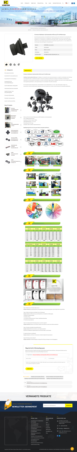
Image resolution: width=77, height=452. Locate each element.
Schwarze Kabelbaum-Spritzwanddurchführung (54, 376)
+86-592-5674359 (64, 425)
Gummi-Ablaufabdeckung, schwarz (37, 437)
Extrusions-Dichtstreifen (9, 95)
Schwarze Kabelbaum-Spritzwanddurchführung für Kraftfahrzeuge (45, 354)
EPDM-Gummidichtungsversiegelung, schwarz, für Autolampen (15, 161)
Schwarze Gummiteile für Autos (37, 442)
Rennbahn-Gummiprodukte (10, 98)
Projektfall (40, 3)
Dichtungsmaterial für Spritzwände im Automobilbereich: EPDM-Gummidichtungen (14, 132)
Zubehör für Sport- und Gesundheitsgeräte (9, 92)
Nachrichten (48, 429)
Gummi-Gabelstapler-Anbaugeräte (11, 85)
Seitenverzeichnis (42, 449)
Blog (50, 3)
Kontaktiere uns (57, 3)
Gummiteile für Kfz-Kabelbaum (10, 78)
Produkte (27, 3)
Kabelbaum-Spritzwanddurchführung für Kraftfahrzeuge (35, 378)
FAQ (46, 3)
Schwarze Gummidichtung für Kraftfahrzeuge (14, 109)
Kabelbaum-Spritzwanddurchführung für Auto (55, 378)
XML (47, 449)
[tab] (28, 70)
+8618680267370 (66, 428)
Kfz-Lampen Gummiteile (9, 72)
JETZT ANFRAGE (39, 58)
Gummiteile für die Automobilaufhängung (9, 82)
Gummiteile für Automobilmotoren (11, 75)
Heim (22, 3)
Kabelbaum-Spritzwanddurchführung (37, 376)
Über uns (33, 3)
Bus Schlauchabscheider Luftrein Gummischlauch (15, 124)
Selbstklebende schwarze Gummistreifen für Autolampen (14, 146)
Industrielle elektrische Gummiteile (11, 88)
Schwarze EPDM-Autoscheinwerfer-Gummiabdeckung (14, 139)
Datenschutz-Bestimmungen (54, 449)
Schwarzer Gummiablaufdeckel (37, 436)
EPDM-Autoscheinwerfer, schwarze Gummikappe (14, 154)
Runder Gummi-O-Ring (35, 444)
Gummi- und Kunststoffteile (10, 100)
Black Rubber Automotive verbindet (13, 117)
